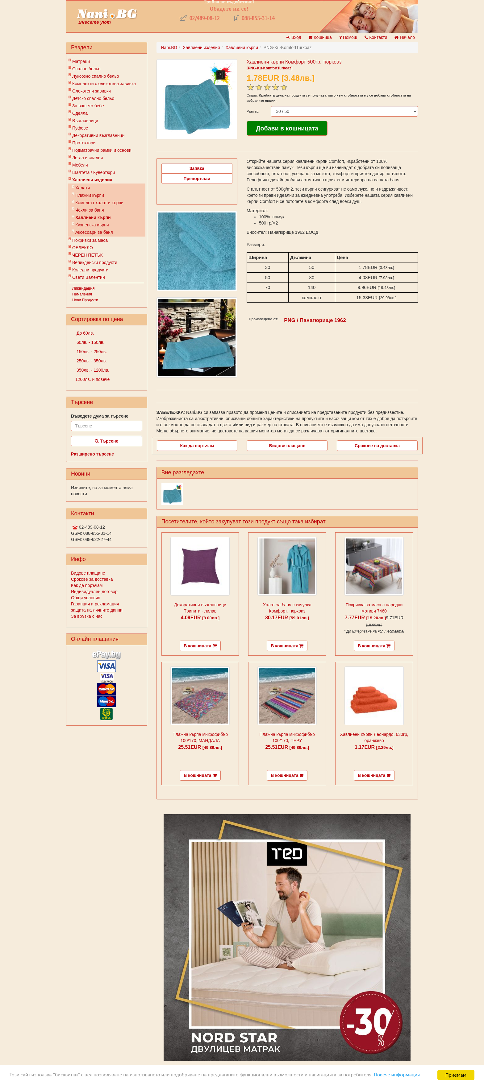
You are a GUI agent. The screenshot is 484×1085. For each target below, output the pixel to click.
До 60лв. (84, 333)
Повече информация (398, 1075)
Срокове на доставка (377, 445)
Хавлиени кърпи (93, 217)
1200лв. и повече (92, 379)
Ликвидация (83, 288)
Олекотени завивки (91, 91)
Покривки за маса (90, 240)
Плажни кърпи (89, 195)
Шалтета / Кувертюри (93, 172)
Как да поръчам (86, 585)
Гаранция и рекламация (95, 603)
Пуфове (80, 128)
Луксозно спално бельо (95, 76)
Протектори (83, 142)
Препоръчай (196, 178)
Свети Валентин (88, 277)
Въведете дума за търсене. (100, 416)
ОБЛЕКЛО (82, 247)
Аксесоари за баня (94, 232)
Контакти (376, 37)
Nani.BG (169, 47)
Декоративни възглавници (98, 135)
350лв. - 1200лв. (92, 370)
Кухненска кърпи (92, 224)
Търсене (106, 441)
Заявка (197, 168)
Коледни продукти (90, 269)
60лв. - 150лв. (89, 342)
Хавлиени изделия (92, 179)
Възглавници (85, 120)
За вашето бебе (88, 105)
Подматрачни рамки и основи (101, 150)
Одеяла (80, 113)
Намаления (82, 294)
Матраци (81, 61)
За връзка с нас (86, 616)
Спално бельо (86, 68)
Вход (293, 37)
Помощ (348, 37)
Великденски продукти (94, 262)
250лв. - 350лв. (91, 360)
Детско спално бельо (93, 98)
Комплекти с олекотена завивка (104, 83)
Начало (404, 37)
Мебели (80, 165)
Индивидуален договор (94, 591)
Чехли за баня (89, 210)
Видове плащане (88, 573)
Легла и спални (87, 157)
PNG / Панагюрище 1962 (315, 320)
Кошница (320, 37)
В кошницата (200, 645)
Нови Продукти (85, 300)
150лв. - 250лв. (91, 351)
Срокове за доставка (92, 579)
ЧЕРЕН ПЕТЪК (87, 255)
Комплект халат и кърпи (99, 202)
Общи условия (85, 597)
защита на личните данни (97, 610)
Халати (82, 187)
